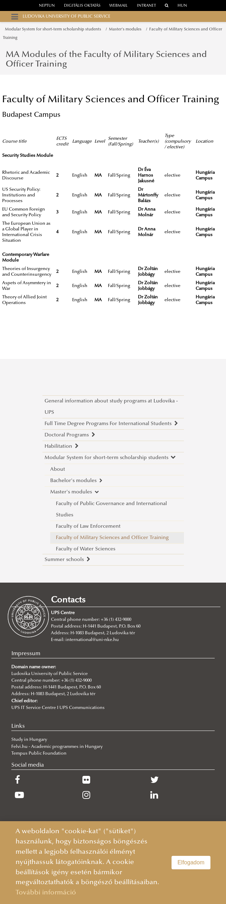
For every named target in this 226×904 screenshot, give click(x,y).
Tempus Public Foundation (38, 753)
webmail (118, 6)
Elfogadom (191, 862)
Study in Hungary (29, 740)
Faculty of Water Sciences (85, 549)
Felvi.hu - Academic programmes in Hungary (57, 747)
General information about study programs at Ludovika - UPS (111, 407)
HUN (182, 6)
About (57, 469)
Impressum (25, 654)
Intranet (146, 6)
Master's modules (126, 30)
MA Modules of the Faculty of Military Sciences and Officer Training (106, 59)
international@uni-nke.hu (92, 640)
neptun (47, 6)
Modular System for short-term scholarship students (54, 30)
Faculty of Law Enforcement (88, 526)
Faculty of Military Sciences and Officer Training (112, 537)
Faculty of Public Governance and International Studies (111, 509)
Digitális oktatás (82, 6)
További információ (46, 892)
